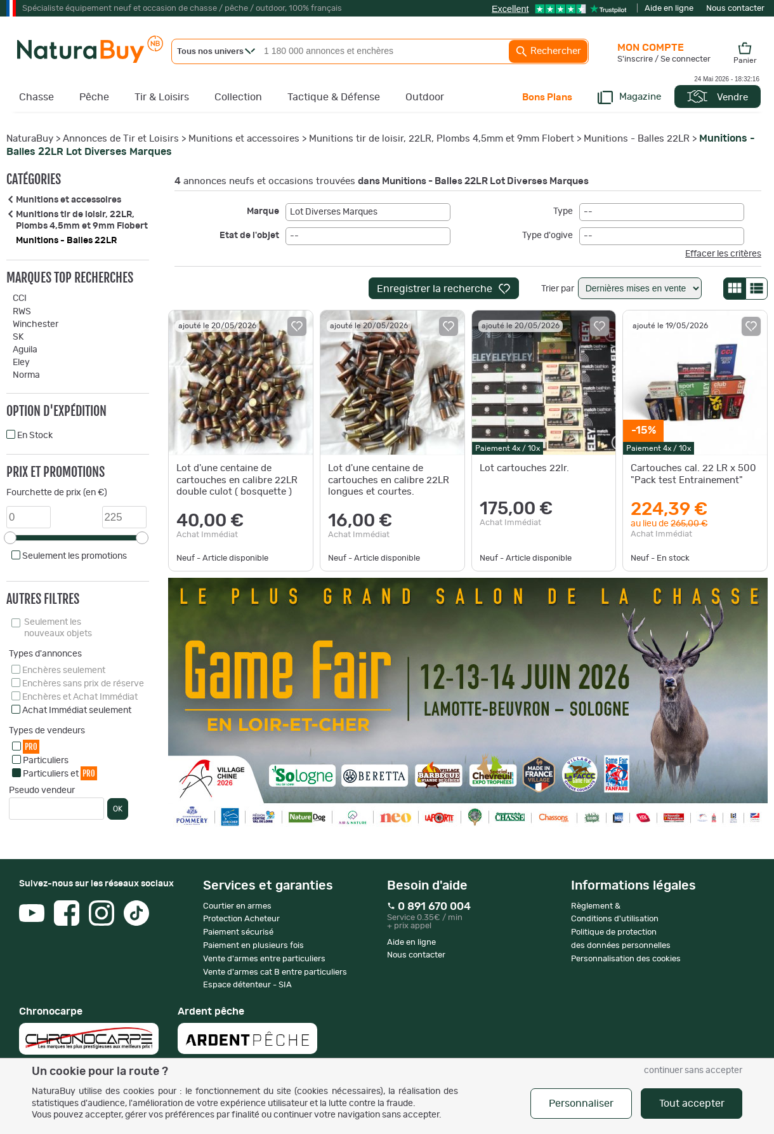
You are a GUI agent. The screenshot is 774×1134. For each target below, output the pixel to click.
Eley (21, 362)
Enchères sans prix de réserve (83, 683)
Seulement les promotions (74, 556)
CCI (20, 298)
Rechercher (548, 51)
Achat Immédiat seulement (76, 710)
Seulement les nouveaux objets (58, 628)
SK (18, 337)
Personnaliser (581, 1103)
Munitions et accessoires (243, 138)
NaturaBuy (29, 138)
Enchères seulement (63, 670)
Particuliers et (60, 773)
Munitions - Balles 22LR (637, 138)
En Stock (35, 435)
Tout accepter (692, 1103)
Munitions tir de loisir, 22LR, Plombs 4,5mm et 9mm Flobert (441, 138)
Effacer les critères (723, 254)
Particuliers (46, 760)
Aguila (25, 349)
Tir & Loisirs (161, 97)
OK (117, 809)
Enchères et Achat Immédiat (80, 697)
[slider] (10, 537)
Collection (238, 97)
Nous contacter (735, 8)
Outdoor (424, 97)
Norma (26, 375)
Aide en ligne (669, 8)
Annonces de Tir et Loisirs (121, 138)
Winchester (35, 324)
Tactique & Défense (333, 97)
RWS (22, 311)
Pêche (94, 97)
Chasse (36, 97)
